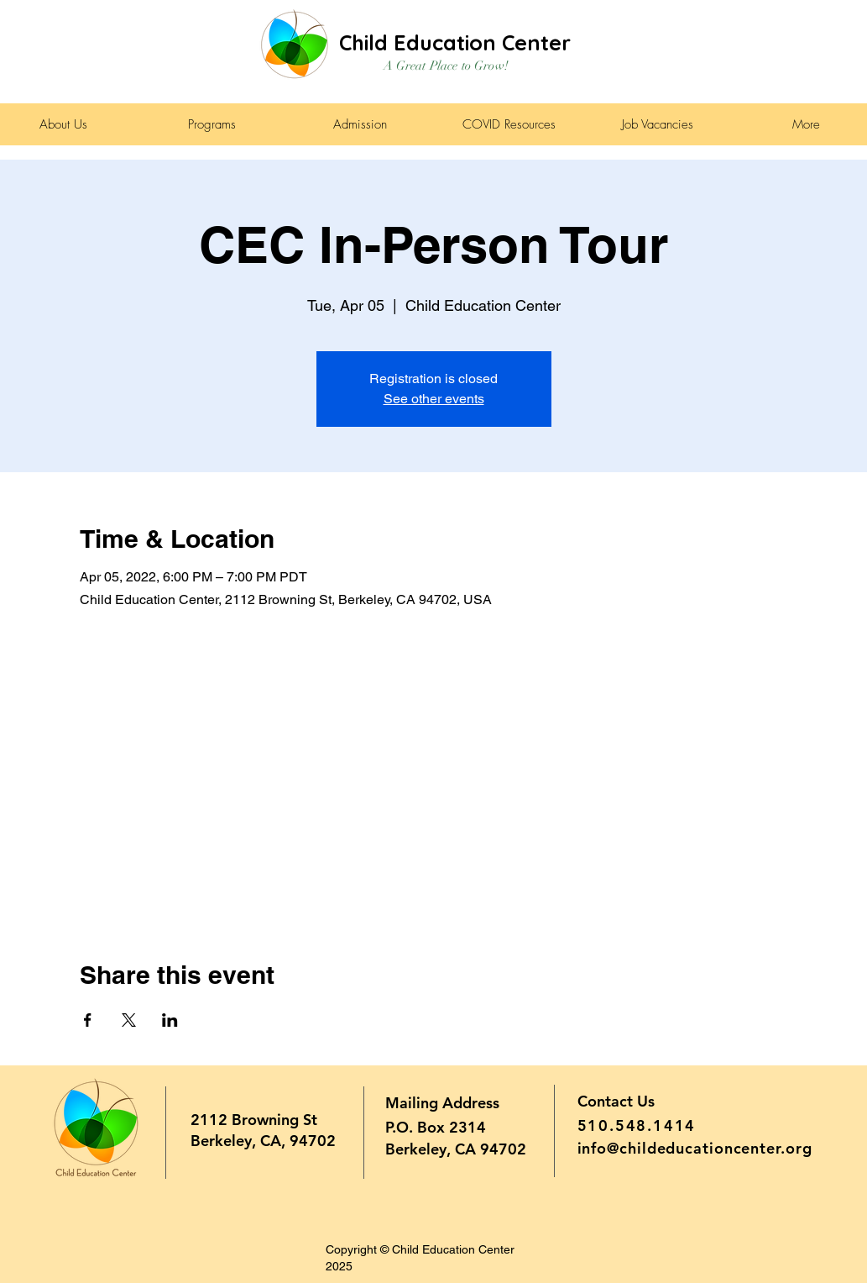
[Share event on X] (129, 1020)
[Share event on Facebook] (88, 1020)
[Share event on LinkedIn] (170, 1020)
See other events (434, 399)
